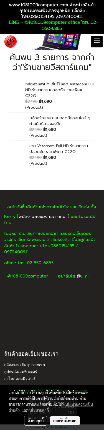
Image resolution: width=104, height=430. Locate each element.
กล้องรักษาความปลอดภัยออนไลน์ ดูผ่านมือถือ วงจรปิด (59, 121)
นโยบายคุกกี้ (39, 410)
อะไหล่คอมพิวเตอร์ (20, 378)
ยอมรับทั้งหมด (65, 420)
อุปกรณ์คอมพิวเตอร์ (20, 372)
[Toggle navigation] (97, 41)
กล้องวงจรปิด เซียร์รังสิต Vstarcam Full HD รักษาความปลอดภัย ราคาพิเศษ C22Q (59, 90)
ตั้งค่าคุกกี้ (36, 420)
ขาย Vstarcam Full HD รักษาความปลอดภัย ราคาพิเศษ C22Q (58, 149)
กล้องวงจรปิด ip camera (24, 365)
